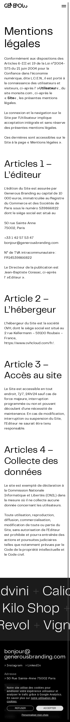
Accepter (49, 713)
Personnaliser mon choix (35, 719)
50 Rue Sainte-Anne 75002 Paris (30, 678)
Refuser (20, 713)
